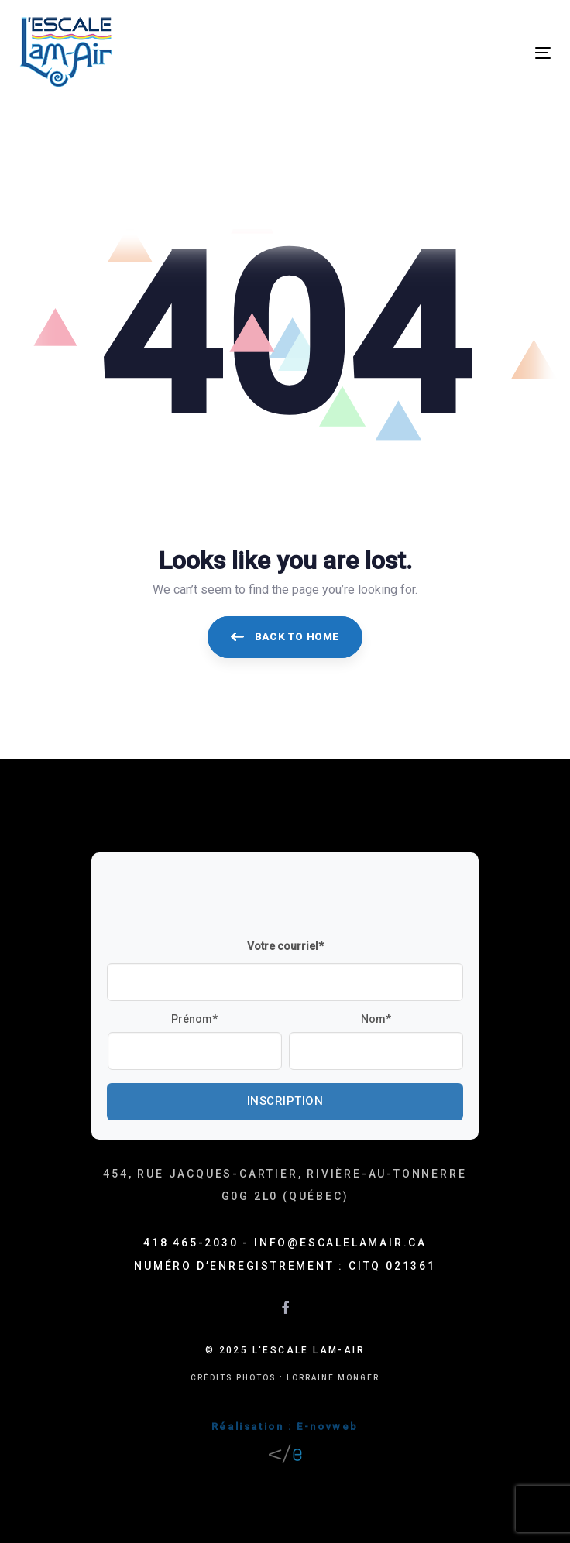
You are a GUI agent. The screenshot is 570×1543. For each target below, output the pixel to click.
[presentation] (224, 898)
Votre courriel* (285, 946)
